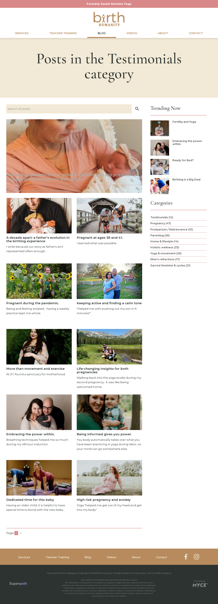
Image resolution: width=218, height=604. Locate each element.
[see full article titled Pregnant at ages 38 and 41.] (109, 222)
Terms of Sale (154, 573)
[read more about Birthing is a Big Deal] (178, 186)
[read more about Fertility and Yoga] (178, 128)
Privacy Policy (139, 573)
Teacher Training (63, 33)
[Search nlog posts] (74, 108)
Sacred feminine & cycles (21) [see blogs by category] (170, 265)
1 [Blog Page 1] (16, 533)
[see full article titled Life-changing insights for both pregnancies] (109, 359)
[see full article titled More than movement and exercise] (39, 353)
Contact (196, 33)
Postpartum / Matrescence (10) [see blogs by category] (171, 229)
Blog (102, 33)
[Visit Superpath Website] (18, 584)
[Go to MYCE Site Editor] (200, 584)
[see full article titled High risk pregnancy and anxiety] (109, 486)
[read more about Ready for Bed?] (178, 167)
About (163, 33)
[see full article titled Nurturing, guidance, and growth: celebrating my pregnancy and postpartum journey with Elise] (74, 156)
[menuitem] (22, 33)
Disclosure (166, 573)
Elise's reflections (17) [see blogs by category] (165, 259)
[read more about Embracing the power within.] (178, 148)
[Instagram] (196, 556)
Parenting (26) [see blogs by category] (160, 235)
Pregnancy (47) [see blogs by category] (160, 223)
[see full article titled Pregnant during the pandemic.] (39, 289)
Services (22, 33)
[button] (137, 108)
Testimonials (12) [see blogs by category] (161, 217)
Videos (131, 33)
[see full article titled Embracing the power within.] (39, 420)
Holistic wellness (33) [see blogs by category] (164, 247)
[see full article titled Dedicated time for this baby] (39, 486)
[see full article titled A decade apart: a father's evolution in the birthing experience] (39, 226)
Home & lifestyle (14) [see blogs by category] (164, 241)
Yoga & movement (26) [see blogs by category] (165, 253)
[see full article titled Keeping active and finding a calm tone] (109, 291)
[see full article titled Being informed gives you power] (109, 422)
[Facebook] (186, 556)
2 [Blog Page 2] (21, 533)
